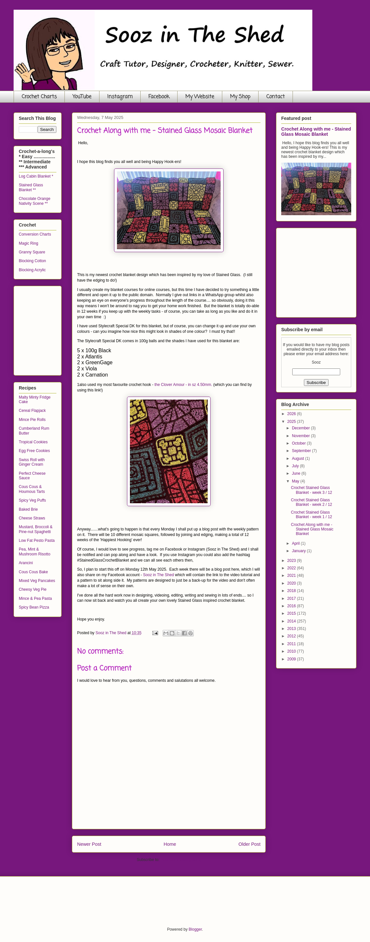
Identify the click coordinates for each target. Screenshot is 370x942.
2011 (292, 644)
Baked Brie (28, 509)
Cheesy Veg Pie (32, 589)
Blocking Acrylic (32, 270)
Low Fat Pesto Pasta (37, 540)
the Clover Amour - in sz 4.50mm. (183, 384)
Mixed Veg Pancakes (37, 580)
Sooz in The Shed (158, 575)
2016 (292, 606)
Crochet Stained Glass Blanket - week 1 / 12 (311, 514)
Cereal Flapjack (32, 410)
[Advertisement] (67, 328)
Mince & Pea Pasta (35, 598)
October (299, 443)
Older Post (249, 844)
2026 (292, 414)
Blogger (195, 929)
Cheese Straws (32, 518)
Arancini (26, 563)
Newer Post (89, 844)
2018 (292, 590)
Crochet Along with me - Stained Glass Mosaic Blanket (316, 131)
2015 (292, 613)
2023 (292, 560)
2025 (292, 421)
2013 (292, 628)
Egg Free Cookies (34, 450)
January (299, 551)
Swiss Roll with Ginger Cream (32, 462)
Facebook (158, 97)
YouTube (82, 97)
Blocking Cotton (32, 261)
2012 (292, 636)
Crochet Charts (39, 97)
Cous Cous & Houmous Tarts (32, 489)
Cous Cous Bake (33, 572)
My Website (199, 97)
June (296, 473)
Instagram (120, 97)
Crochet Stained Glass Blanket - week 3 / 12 (311, 489)
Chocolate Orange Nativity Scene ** (34, 200)
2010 (292, 651)
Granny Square (32, 252)
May (296, 481)
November (301, 436)
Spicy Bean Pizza (34, 607)
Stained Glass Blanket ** (31, 187)
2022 (292, 568)
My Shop (240, 97)
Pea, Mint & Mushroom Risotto (34, 551)
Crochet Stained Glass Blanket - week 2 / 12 (311, 502)
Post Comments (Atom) (180, 859)
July (296, 466)
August (298, 458)
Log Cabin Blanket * (36, 176)
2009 (292, 659)
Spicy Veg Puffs (32, 500)
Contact (275, 97)
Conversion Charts (35, 234)
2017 (292, 598)
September (302, 450)
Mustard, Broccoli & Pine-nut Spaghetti (35, 529)
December (301, 428)
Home (170, 844)
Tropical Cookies (33, 442)
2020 (292, 583)
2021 (292, 575)
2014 (292, 621)
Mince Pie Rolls (32, 419)
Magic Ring (28, 243)
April (296, 543)
